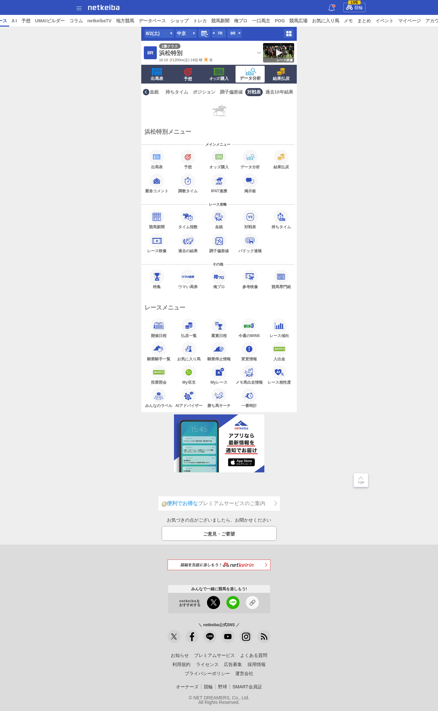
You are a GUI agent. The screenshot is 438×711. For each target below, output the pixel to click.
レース (50, 20)
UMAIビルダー (99, 20)
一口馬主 (311, 20)
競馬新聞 (270, 20)
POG (330, 20)
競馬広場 (348, 20)
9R (232, 33)
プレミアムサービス (214, 655)
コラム (126, 20)
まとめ (414, 20)
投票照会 (159, 374)
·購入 (219, 74)
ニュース (29, 20)
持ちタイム (177, 92)
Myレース (219, 374)
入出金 (279, 351)
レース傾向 (279, 328)
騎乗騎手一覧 (158, 351)
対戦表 (254, 92)
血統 (154, 92)
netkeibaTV (149, 20)
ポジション (204, 92)
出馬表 (157, 74)
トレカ (250, 20)
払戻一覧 (189, 328)
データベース (202, 20)
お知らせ (180, 655)
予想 (75, 20)
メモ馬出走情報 (249, 374)
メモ (398, 20)
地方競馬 (175, 20)
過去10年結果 (279, 92)
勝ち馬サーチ (219, 398)
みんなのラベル (158, 398)
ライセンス (207, 664)
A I (63, 20)
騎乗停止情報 (219, 351)
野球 (222, 686)
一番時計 (249, 398)
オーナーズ (187, 686)
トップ (9, 20)
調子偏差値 (231, 92)
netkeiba (104, 7)
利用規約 (181, 664)
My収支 (188, 374)
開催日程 (159, 328)
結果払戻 (281, 74)
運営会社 (244, 673)
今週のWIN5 (249, 328)
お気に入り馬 (375, 20)
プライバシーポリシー (207, 673)
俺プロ (290, 20)
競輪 (354, 6)
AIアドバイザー (188, 398)
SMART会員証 (247, 686)
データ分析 (250, 74)
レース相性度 (279, 374)
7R (219, 33)
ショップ (229, 20)
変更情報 (249, 351)
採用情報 (257, 664)
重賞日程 (219, 328)
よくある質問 (253, 655)
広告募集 (233, 664)
